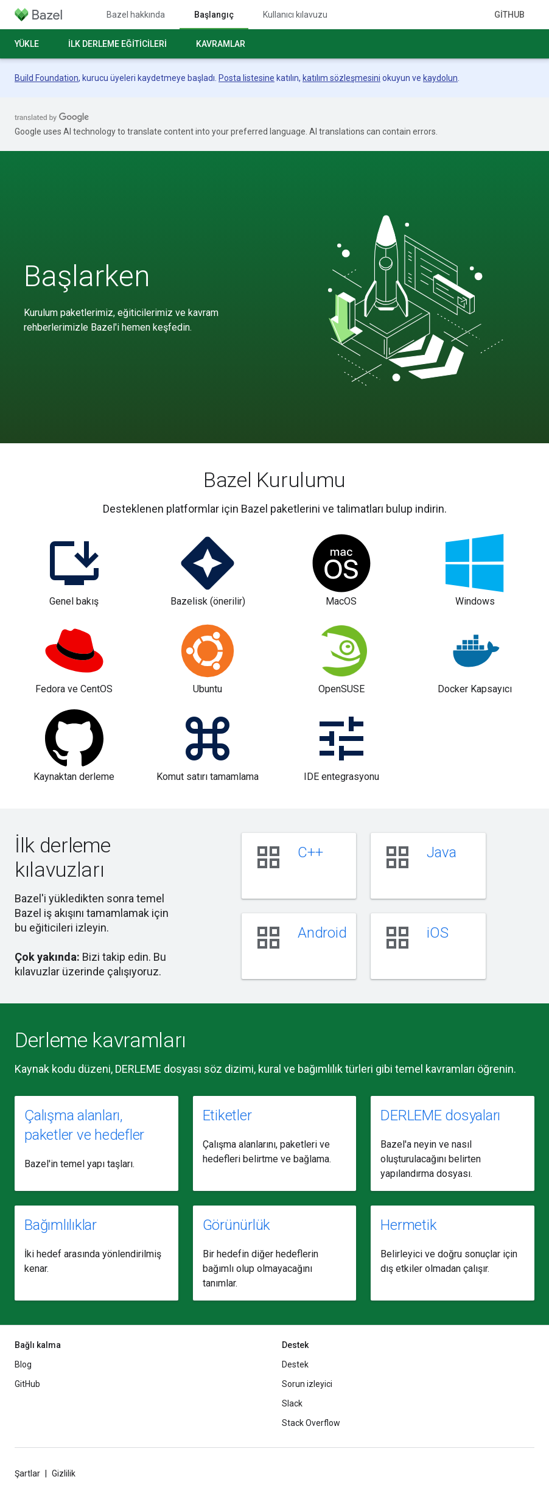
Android (322, 932)
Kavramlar (220, 44)
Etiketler (227, 1115)
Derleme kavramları (100, 1040)
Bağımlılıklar (60, 1225)
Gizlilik (63, 1473)
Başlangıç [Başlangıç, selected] (214, 14)
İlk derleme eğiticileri (117, 44)
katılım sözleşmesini (341, 78)
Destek (295, 1364)
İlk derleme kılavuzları (62, 857)
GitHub (509, 14)
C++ (310, 852)
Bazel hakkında (136, 14)
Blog (23, 1364)
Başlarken (87, 276)
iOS (437, 932)
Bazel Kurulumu (274, 480)
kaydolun (440, 78)
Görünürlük (237, 1225)
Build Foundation (47, 78)
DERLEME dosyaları (440, 1115)
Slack (292, 1403)
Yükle (27, 44)
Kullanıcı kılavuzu (295, 14)
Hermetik (408, 1225)
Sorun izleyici (307, 1384)
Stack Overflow (311, 1423)
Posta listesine (246, 78)
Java (441, 852)
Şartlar (27, 1473)
